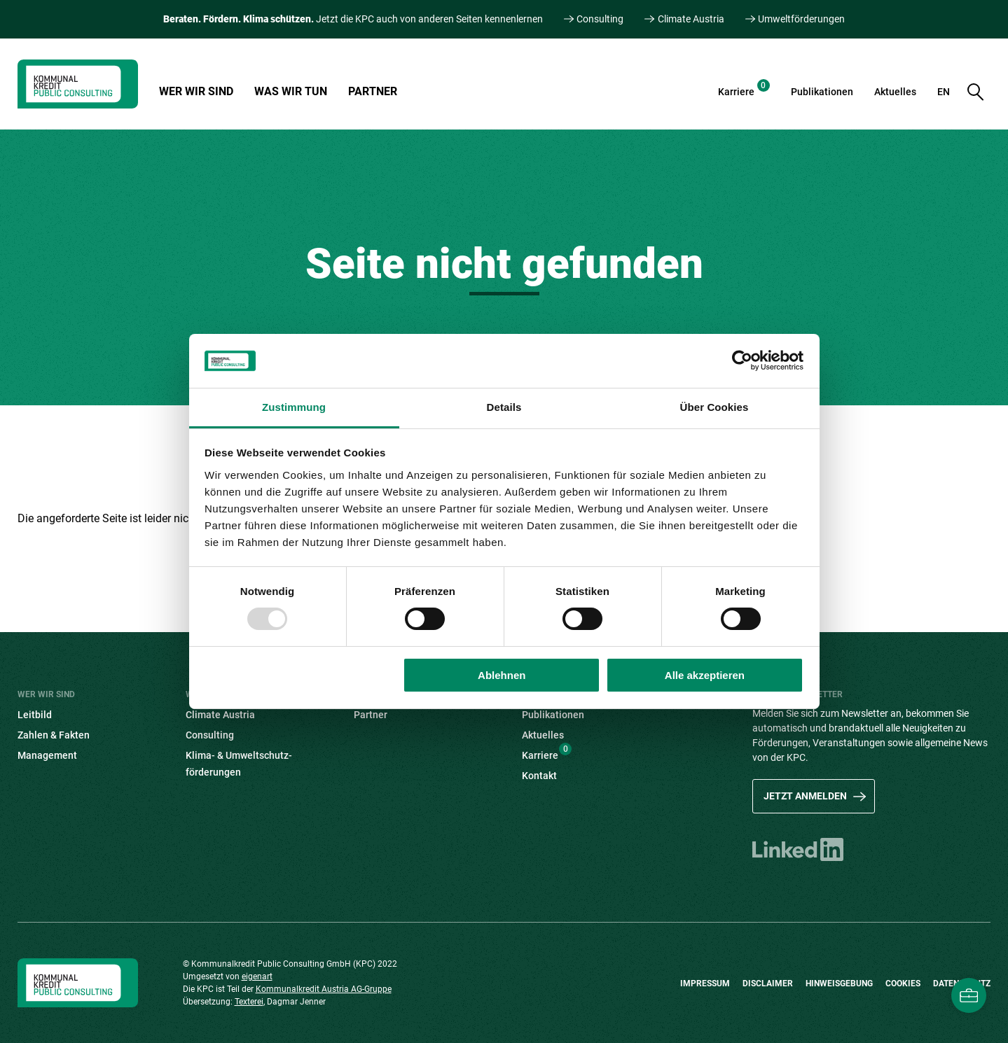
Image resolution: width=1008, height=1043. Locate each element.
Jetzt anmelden (805, 796)
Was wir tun (290, 91)
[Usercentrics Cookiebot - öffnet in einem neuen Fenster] (742, 360)
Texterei (249, 1002)
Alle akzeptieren (705, 675)
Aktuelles (895, 91)
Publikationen (822, 91)
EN (943, 91)
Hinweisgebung (839, 983)
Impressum (705, 983)
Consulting (600, 18)
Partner (372, 91)
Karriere (744, 88)
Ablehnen (501, 675)
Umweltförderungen (801, 18)
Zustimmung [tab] (294, 407)
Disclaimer (768, 983)
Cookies (902, 983)
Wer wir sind (196, 91)
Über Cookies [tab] (714, 407)
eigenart (257, 976)
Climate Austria (691, 18)
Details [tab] (504, 407)
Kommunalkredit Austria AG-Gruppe (324, 989)
